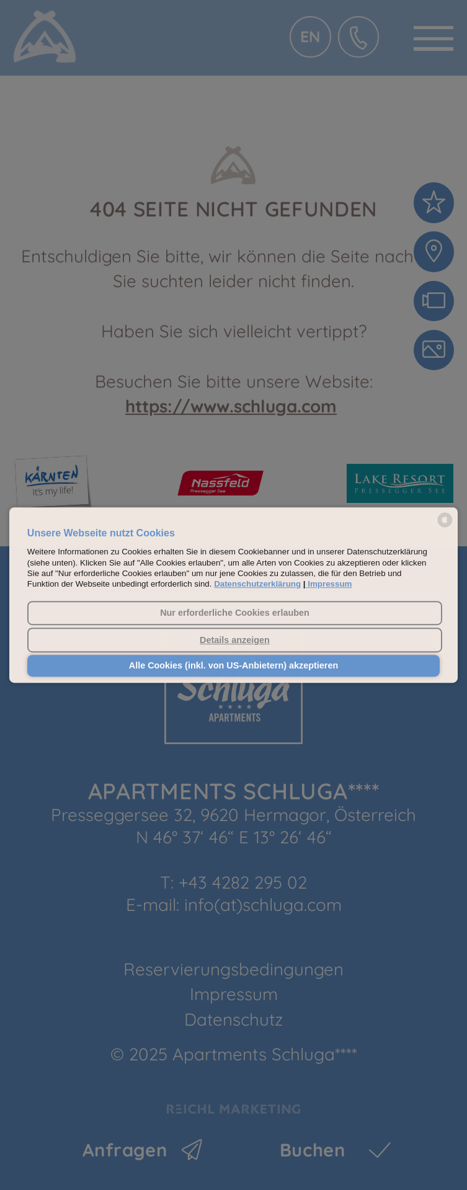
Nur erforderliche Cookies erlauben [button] (234, 613)
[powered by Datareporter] (445, 526)
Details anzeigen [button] (235, 640)
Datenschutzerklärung (257, 584)
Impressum (330, 584)
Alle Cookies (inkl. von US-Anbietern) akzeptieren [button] (233, 666)
